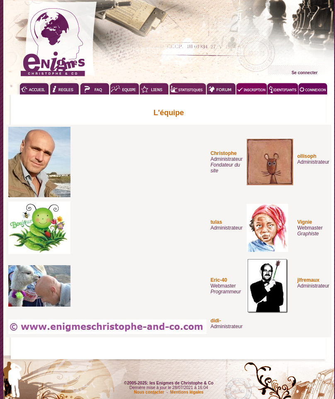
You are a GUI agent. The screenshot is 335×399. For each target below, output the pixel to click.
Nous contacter (149, 392)
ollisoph (306, 156)
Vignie (304, 222)
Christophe (224, 153)
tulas (216, 222)
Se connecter (304, 72)
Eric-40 (219, 280)
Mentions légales (187, 392)
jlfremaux (308, 280)
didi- (216, 321)
